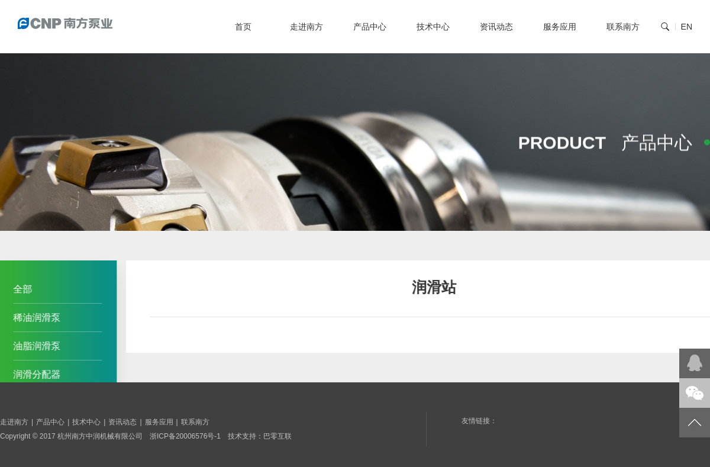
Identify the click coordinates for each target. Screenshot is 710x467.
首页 (243, 26)
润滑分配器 (35, 374)
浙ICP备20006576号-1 (185, 436)
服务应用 (559, 26)
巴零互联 (277, 436)
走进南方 (306, 26)
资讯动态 (496, 26)
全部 (20, 289)
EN (686, 26)
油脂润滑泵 (35, 346)
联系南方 (623, 26)
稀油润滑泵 (35, 318)
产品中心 (369, 26)
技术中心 (433, 26)
